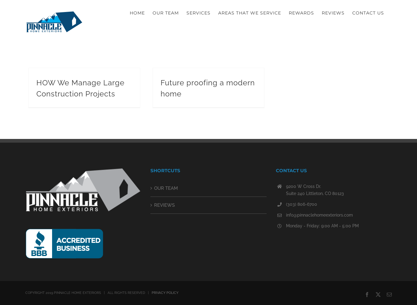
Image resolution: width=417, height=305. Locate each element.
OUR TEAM (166, 188)
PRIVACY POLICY (165, 293)
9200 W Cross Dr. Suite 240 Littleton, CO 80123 (315, 190)
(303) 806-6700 (301, 204)
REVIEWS (164, 205)
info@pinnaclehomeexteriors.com (319, 215)
